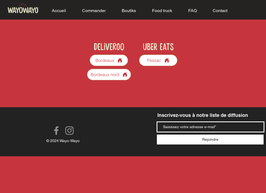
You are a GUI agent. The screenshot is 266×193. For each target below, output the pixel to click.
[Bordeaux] (109, 60)
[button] (94, 10)
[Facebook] (56, 130)
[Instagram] (69, 130)
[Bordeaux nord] (109, 74)
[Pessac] (158, 60)
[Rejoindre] (210, 139)
